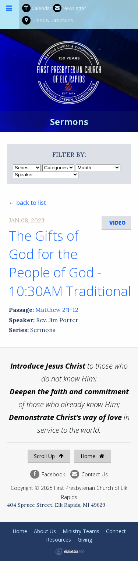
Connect (116, 531)
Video (117, 222)
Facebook (47, 474)
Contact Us (89, 474)
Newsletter (69, 8)
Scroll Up (49, 456)
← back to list (27, 203)
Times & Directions (47, 20)
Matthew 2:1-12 (56, 309)
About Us (45, 531)
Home (92, 456)
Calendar (37, 8)
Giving (85, 539)
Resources (58, 539)
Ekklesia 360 (70, 551)
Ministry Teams (81, 531)
